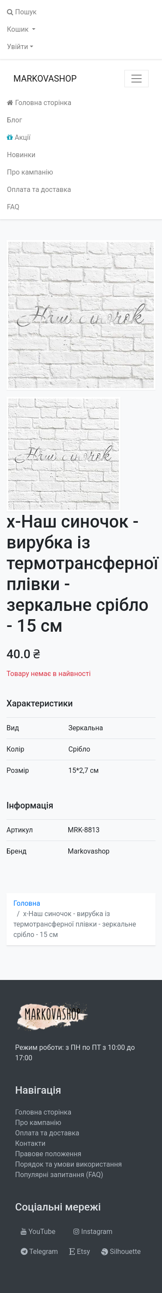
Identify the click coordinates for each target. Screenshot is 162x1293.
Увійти (17, 47)
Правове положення (48, 1154)
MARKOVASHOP (44, 78)
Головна (26, 903)
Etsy (79, 1251)
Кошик (18, 29)
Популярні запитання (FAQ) (59, 1175)
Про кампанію (30, 172)
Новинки (21, 155)
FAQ (13, 207)
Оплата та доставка (39, 189)
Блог (14, 120)
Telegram (39, 1251)
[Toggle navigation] (136, 78)
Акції (18, 137)
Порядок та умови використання (68, 1164)
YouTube (38, 1231)
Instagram (92, 1231)
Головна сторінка (39, 103)
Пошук (22, 12)
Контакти (30, 1143)
